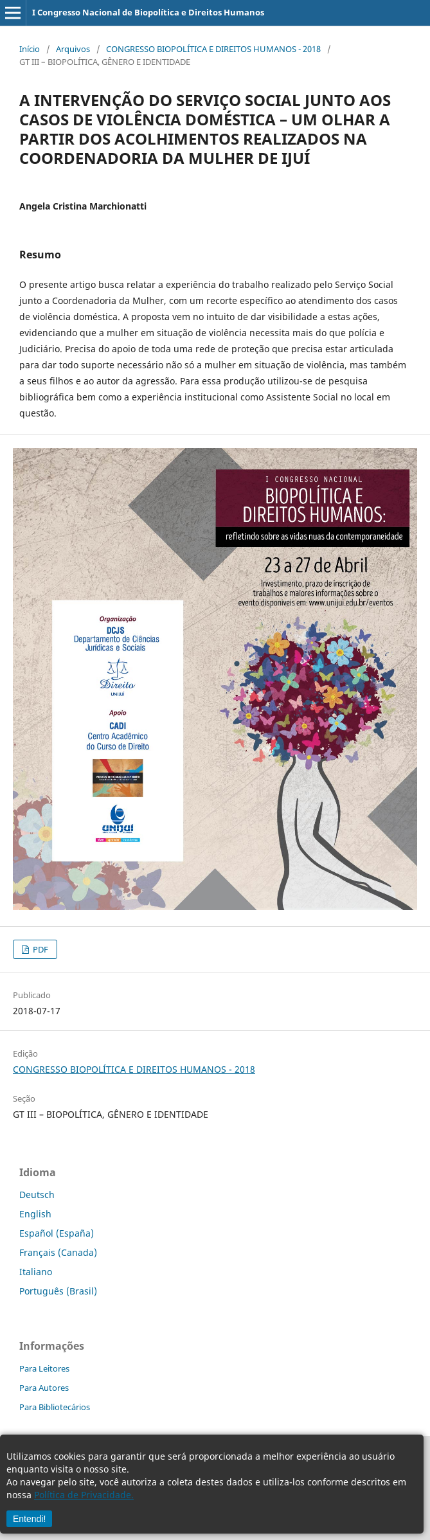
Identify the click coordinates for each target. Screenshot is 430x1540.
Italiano (35, 1272)
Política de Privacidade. (84, 1495)
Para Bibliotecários (54, 1407)
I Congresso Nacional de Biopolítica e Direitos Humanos (148, 12)
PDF (39, 949)
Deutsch (37, 1194)
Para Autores (44, 1387)
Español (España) (56, 1233)
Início (29, 49)
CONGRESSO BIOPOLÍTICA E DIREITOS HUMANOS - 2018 (213, 49)
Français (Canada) (58, 1252)
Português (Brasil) (58, 1291)
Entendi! (29, 1519)
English (35, 1214)
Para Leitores (44, 1368)
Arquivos (73, 49)
